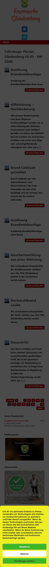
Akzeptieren (24, 546)
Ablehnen (24, 554)
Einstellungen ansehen (24, 561)
